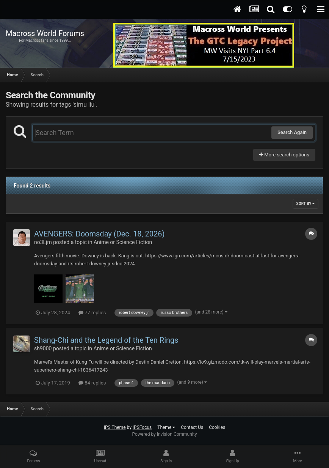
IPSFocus (142, 427)
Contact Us (192, 427)
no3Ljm (43, 242)
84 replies (92, 383)
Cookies (217, 427)
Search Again (292, 132)
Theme (166, 427)
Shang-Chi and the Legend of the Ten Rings (106, 340)
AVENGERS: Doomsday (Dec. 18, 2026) (99, 233)
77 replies (92, 312)
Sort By (305, 204)
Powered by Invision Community (164, 434)
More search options (284, 155)
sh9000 (43, 348)
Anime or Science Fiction (123, 242)
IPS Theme (115, 427)
